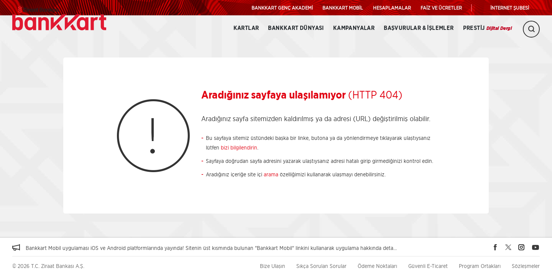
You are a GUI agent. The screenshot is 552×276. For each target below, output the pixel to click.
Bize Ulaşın (272, 266)
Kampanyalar (354, 28)
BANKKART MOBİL (342, 8)
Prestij (487, 28)
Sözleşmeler (526, 266)
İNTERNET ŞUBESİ (509, 8)
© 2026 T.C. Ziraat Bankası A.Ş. (48, 266)
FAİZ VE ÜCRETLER (441, 8)
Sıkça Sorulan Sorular (321, 266)
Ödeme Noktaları (377, 266)
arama (271, 174)
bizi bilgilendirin (239, 147)
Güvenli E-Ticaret (428, 266)
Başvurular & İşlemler (418, 28)
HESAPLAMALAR (392, 8)
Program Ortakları (480, 266)
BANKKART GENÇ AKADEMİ (282, 8)
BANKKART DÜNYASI (296, 28)
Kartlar (246, 28)
